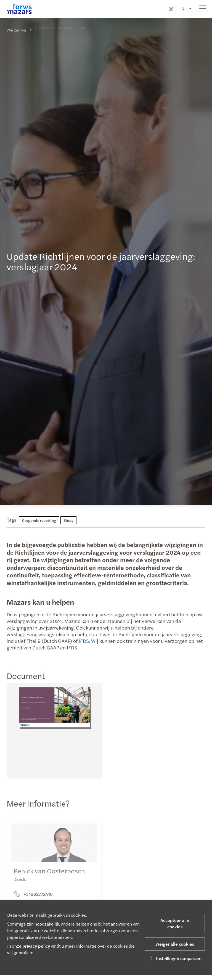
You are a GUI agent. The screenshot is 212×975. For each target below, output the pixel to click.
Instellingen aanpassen (175, 958)
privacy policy (36, 946)
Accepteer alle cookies (174, 923)
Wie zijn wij (16, 30)
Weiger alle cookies (174, 944)
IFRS (83, 640)
